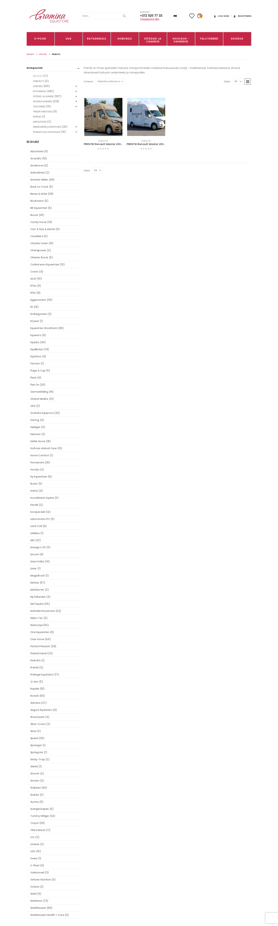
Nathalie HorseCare (42, 611)
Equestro (36, 335)
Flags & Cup (37, 370)
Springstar (36, 752)
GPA (33, 406)
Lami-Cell (36, 526)
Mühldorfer (37, 590)
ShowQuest (37, 717)
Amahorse (37, 165)
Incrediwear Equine (42, 498)
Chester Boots (39, 257)
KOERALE (37, 116)
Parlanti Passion (40, 646)
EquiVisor (36, 356)
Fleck (33, 377)
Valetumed (37, 872)
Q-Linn (34, 681)
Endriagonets (38, 314)
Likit (32, 540)
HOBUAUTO (103, 141)
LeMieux (35, 533)
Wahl (33, 894)
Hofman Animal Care (43, 448)
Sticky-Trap (37, 759)
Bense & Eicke (38, 194)
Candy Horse (38, 222)
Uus (68, 38)
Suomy (34, 802)
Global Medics (39, 399)
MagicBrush (37, 575)
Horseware (37, 462)
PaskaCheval (38, 653)
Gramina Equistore (42, 413)
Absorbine (36, 151)
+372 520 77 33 (151, 15)
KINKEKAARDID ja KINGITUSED (47, 126)
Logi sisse (221, 16)
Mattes (34, 582)
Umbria (34, 844)
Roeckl (34, 696)
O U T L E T (37, 76)
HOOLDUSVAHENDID (42, 101)
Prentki (34, 667)
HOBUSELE (125, 38)
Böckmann (37, 201)
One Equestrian (39, 632)
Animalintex (37, 172)
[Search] (124, 16)
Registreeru (242, 16)
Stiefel (34, 766)
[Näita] (237, 81)
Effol (33, 293)
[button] (248, 81)
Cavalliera (36, 236)
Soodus (237, 38)
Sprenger (36, 745)
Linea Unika (37, 561)
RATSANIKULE (96, 38)
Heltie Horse (37, 441)
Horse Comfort (39, 455)
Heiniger (35, 427)
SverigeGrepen (39, 809)
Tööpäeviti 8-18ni (149, 19)
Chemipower (38, 250)
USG (33, 851)
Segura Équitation (41, 710)
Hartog (34, 420)
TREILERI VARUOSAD (42, 111)
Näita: (227, 81)
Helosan (35, 434)
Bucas (34, 215)
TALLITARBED (209, 38)
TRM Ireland (37, 830)
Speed (34, 738)
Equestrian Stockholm (44, 328)
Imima (34, 491)
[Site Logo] (49, 16)
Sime (33, 731)
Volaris (34, 886)
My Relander (38, 597)
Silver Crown (38, 724)
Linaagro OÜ (38, 547)
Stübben (35, 787)
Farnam (35, 363)
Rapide (34, 689)
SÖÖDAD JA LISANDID (152, 40)
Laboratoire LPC (40, 519)
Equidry (34, 342)
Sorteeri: (89, 81)
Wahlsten (36, 901)
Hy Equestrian (38, 476)
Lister (33, 568)
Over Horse (37, 639)
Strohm (34, 780)
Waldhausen (38, 908)
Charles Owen (39, 243)
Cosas (34, 271)
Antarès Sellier (39, 179)
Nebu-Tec (36, 618)
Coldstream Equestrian (44, 264)
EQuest (34, 321)
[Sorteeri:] (110, 81)
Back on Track (39, 187)
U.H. (32, 837)
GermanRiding (39, 392)
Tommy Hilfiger (39, 816)
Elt (31, 307)
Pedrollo (35, 660)
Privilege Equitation (42, 674)
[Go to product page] (103, 117)
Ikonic (34, 483)
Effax (33, 286)
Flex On (34, 384)
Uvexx (33, 858)
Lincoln (34, 554)
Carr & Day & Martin (42, 229)
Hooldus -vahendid (181, 40)
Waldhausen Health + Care (47, 915)
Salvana (35, 703)
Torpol (34, 823)
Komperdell (37, 512)
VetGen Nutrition (40, 879)
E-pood (40, 38)
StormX (34, 773)
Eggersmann (38, 300)
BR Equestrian (38, 208)
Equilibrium (37, 349)
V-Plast (35, 865)
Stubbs (34, 795)
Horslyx (34, 469)
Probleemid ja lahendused (46, 131)
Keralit (34, 505)
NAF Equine (37, 604)
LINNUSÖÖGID (39, 121)
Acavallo (36, 158)
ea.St (33, 278)
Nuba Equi (36, 625)
